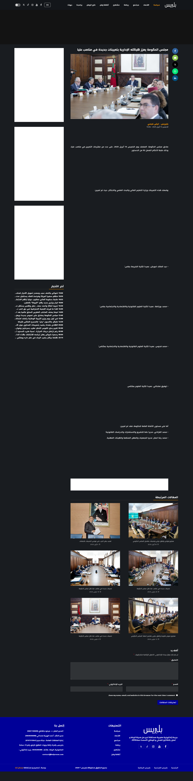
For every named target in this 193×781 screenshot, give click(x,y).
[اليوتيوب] (36, 5)
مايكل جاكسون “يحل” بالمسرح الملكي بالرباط (40, 322)
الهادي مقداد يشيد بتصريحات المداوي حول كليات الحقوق (34, 325)
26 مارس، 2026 (153, 591)
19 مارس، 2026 (95, 591)
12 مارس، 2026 (153, 639)
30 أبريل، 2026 (153, 544)
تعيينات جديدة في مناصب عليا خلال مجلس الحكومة (153, 588)
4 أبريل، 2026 (95, 544)
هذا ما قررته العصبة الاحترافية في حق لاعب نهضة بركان (35, 309)
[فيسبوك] (41, 5)
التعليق (174, 660)
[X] (23, 5)
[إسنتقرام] (32, 5)
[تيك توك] (28, 5)
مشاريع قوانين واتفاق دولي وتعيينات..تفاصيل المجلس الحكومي (153, 541)
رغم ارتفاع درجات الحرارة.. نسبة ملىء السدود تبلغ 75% (36, 331)
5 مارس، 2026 (95, 639)
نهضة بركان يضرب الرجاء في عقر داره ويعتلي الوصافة (36, 337)
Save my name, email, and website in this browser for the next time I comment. (141, 695)
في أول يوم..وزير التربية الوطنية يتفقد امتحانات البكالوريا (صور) (31, 318)
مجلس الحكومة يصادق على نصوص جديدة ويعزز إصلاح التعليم (33, 315)
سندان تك (19, 767)
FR (47, 5)
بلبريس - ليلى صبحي (158, 124)
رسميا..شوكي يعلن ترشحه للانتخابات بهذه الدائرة (38, 334)
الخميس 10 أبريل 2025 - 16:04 (157, 126)
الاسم (175, 684)
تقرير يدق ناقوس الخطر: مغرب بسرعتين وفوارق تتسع (36, 328)
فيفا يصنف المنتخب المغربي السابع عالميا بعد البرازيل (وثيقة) (33, 312)
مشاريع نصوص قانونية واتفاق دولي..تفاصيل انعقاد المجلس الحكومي (153, 636)
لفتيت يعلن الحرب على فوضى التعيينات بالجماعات (95, 541)
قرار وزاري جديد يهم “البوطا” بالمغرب (43, 302)
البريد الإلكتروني (114, 684)
